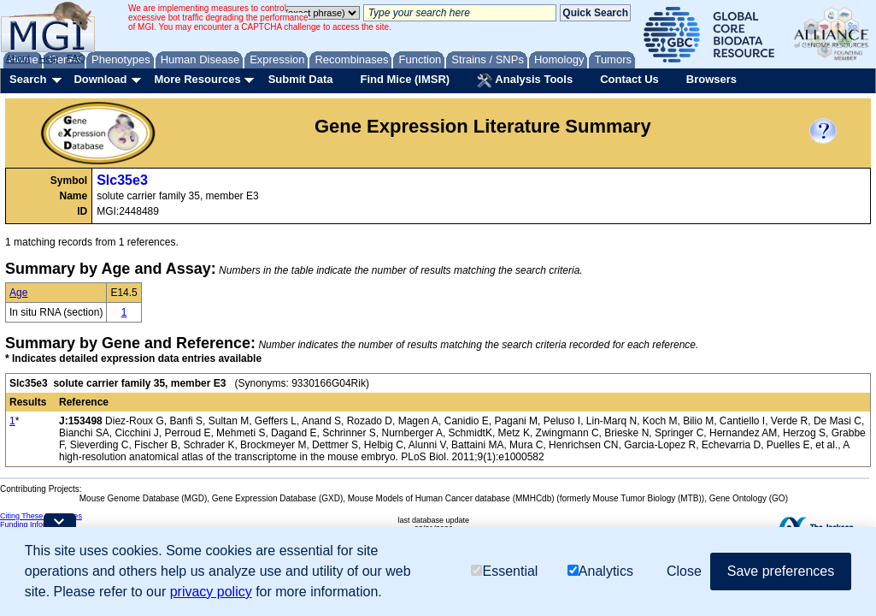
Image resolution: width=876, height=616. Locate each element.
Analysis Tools (525, 80)
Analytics (600, 571)
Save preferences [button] (780, 571)
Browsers (711, 79)
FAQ (76, 58)
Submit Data (300, 79)
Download (99, 79)
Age (18, 293)
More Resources (197, 79)
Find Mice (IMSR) (405, 79)
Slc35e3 (122, 180)
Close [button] (684, 571)
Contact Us (629, 79)
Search (27, 79)
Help (48, 58)
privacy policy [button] (211, 591)
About (18, 58)
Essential (504, 571)
